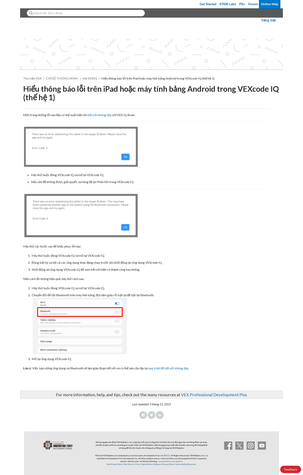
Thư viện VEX (32, 78)
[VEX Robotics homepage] (30, 4)
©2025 (167, 455)
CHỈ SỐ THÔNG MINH (62, 78)
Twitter (151, 415)
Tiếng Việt (268, 20)
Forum (253, 4)
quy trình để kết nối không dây (168, 368)
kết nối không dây (99, 115)
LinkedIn (160, 415)
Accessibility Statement (185, 464)
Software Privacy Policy (164, 464)
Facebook (143, 415)
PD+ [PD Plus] (242, 4)
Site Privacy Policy (114, 464)
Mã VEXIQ (90, 78)
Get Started (208, 4)
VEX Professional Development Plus (214, 394)
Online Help (269, 4)
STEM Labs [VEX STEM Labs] (228, 4)
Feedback (290, 469)
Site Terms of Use (131, 464)
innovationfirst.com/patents (170, 461)
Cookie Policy (146, 464)
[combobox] (86, 13)
